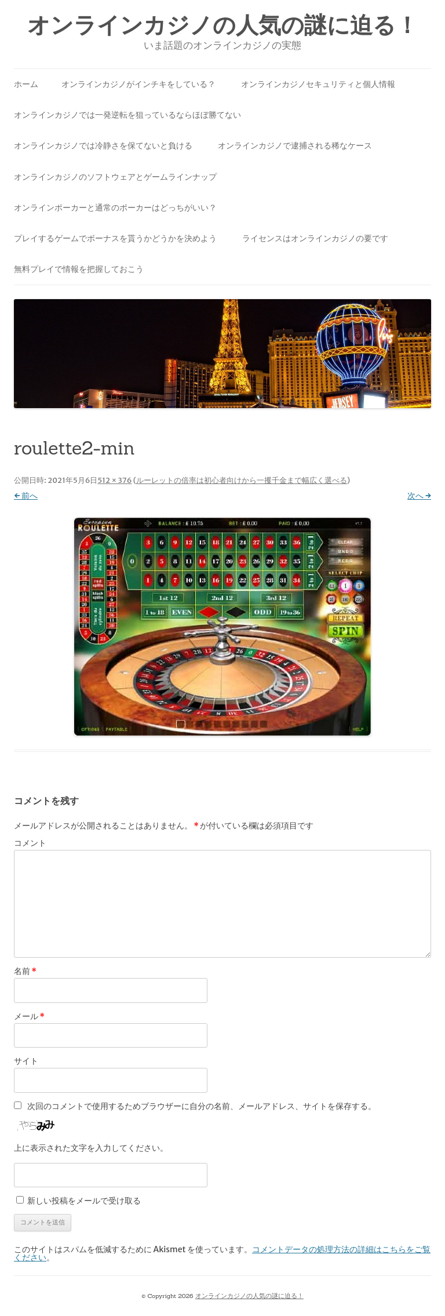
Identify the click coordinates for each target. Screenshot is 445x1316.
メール (29, 1016)
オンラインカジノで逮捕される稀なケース (295, 145)
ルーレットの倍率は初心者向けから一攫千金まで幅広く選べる (241, 480)
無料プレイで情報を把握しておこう (79, 269)
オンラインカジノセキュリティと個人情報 (318, 84)
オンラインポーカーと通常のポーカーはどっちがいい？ (115, 207)
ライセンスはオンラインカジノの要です (315, 238)
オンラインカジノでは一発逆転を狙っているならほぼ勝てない (127, 115)
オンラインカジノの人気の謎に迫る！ (222, 25)
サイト (26, 1061)
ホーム (26, 84)
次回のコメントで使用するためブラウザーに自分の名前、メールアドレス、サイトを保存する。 (201, 1106)
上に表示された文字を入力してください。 (91, 1148)
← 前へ (26, 495)
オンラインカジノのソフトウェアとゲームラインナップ (115, 177)
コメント (30, 843)
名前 (25, 971)
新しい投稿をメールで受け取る (84, 1200)
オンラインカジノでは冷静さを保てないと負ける (103, 145)
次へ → (419, 495)
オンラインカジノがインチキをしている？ (138, 84)
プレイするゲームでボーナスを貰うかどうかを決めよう (115, 238)
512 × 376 (114, 480)
